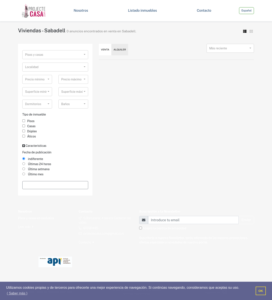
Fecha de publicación (36, 152)
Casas (28, 126)
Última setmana (36, 169)
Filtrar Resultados (55, 185)
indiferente (32, 159)
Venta (105, 49)
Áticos (29, 136)
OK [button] (260, 291)
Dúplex (29, 131)
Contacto (86, 242)
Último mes (32, 174)
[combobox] (55, 54)
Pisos (28, 121)
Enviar (246, 220)
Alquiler (119, 49)
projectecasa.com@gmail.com (103, 233)
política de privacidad (171, 228)
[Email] (193, 220)
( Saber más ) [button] (17, 293)
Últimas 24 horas (36, 164)
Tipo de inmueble (34, 114)
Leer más (25, 227)
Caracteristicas (34, 145)
